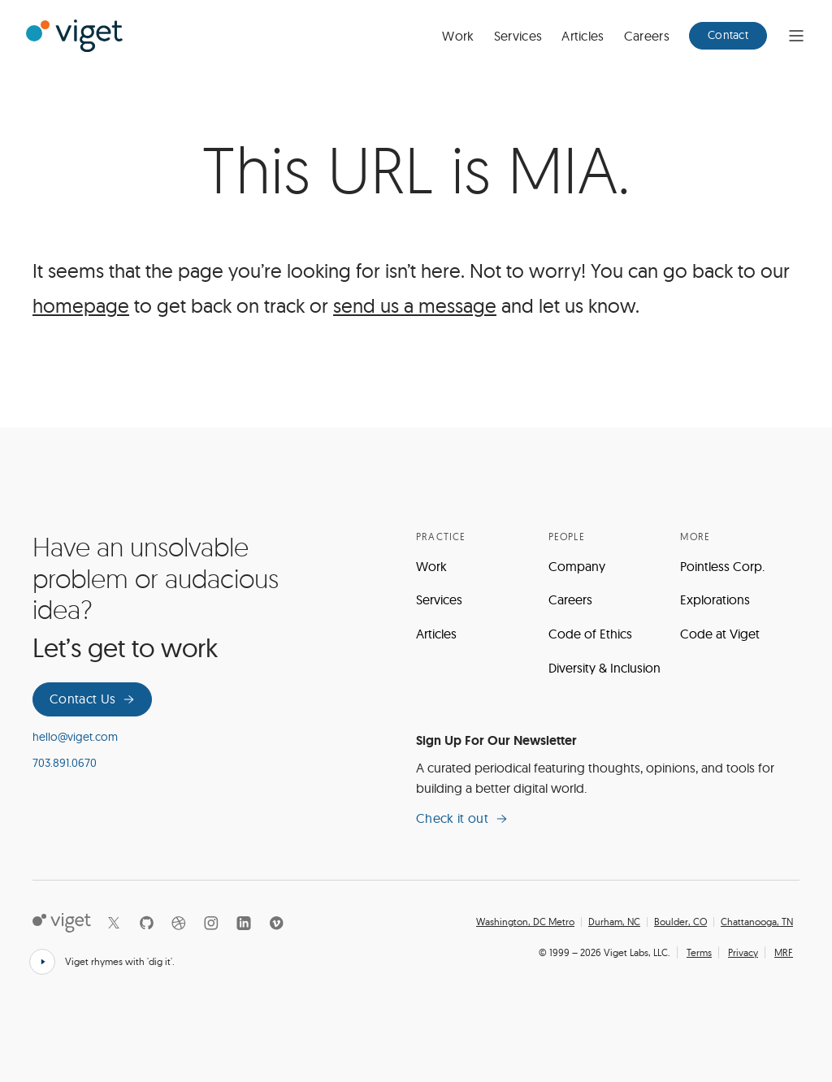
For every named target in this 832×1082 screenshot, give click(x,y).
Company (576, 566)
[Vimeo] (276, 923)
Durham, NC (614, 922)
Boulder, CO (680, 922)
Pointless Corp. (722, 566)
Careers (647, 36)
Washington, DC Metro (525, 922)
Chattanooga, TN (757, 922)
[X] (114, 923)
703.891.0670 (64, 762)
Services (518, 36)
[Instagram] (211, 923)
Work (458, 36)
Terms (699, 952)
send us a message (414, 305)
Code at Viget (720, 633)
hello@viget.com (75, 736)
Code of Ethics (590, 633)
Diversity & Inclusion (604, 668)
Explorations (715, 599)
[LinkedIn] (244, 923)
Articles (582, 36)
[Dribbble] (178, 923)
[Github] (146, 923)
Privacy (743, 952)
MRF (783, 952)
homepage (80, 305)
